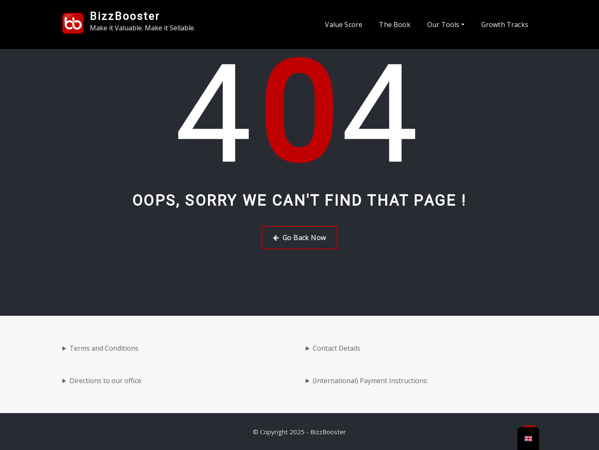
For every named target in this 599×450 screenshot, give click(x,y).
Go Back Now (299, 237)
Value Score (343, 24)
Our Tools (446, 24)
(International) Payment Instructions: (370, 380)
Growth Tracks (504, 24)
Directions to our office (105, 380)
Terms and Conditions (104, 348)
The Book (394, 24)
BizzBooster (125, 16)
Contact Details (336, 348)
